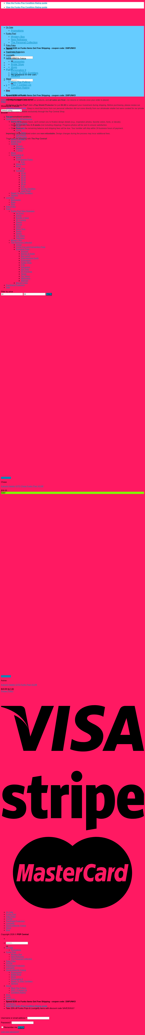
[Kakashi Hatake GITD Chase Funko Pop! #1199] (38, 476)
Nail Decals (21, 135)
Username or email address (14, 1018)
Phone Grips (21, 137)
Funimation (26, 260)
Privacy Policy (7, 691)
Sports (19, 234)
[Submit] (7, 946)
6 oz (23, 162)
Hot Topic (25, 269)
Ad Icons (20, 213)
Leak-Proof (26, 191)
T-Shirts (19, 151)
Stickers (15, 75)
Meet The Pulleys (20, 81)
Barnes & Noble (28, 254)
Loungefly (10, 55)
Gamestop (25, 267)
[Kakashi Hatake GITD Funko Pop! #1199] (38, 674)
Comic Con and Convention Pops (30, 247)
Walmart (24, 281)
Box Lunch (25, 256)
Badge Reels (21, 124)
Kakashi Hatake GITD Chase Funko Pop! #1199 (22, 486)
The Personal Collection (24, 42)
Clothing (14, 144)
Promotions (17, 30)
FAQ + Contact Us (21, 84)
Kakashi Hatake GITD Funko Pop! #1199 (19, 685)
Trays (23, 133)
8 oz (23, 186)
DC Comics (21, 220)
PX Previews (26, 272)
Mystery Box (18, 36)
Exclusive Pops (22, 249)
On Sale (9, 27)
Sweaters (20, 148)
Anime (18, 216)
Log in (21, 1027)
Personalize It (18, 70)
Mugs (14, 67)
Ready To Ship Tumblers (24, 73)
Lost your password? (10, 1032)
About (8, 79)
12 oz (23, 173)
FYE (23, 265)
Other (18, 227)
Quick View (6, 478)
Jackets (19, 146)
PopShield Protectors (15, 52)
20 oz (23, 180)
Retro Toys (20, 229)
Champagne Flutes (24, 160)
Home (3, 100)
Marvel (19, 225)
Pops (8, 209)
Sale (8, 287)
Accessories (17, 61)
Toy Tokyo (25, 276)
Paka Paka (11, 45)
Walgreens (25, 278)
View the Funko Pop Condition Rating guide (26, 3)
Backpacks (16, 200)
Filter (49, 294)
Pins (13, 204)
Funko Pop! (11, 34)
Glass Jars (20, 128)
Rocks (18, 231)
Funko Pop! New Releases (22, 211)
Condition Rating (20, 87)
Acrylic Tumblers (18, 139)
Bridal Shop (17, 64)
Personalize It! (17, 155)
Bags (18, 126)
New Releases (19, 39)
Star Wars (20, 236)
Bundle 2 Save (22, 218)
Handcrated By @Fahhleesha (19, 119)
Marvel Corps (22, 283)
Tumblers (20, 171)
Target (23, 274)
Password (6, 1023)
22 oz (23, 182)
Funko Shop (26, 263)
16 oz (23, 177)
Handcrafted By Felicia (16, 58)
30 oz (23, 184)
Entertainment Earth (30, 258)
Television (20, 238)
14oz (23, 168)
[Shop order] (11, 110)
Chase (19, 245)
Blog (8, 91)
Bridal (18, 157)
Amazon (24, 251)
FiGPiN (9, 49)
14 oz (23, 175)
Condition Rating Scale (16, 108)
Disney (19, 222)
